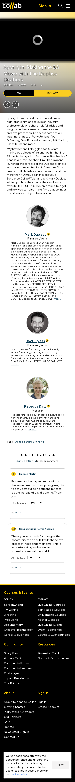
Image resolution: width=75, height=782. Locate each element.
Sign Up (20, 461)
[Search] (60, 6)
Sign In (32, 461)
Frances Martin (27, 474)
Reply (18, 512)
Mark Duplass (37, 234)
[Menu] (68, 6)
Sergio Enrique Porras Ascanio (36, 529)
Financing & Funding (33, 441)
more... (57, 298)
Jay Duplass (37, 341)
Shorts (18, 441)
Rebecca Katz (37, 406)
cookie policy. (19, 774)
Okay (61, 765)
